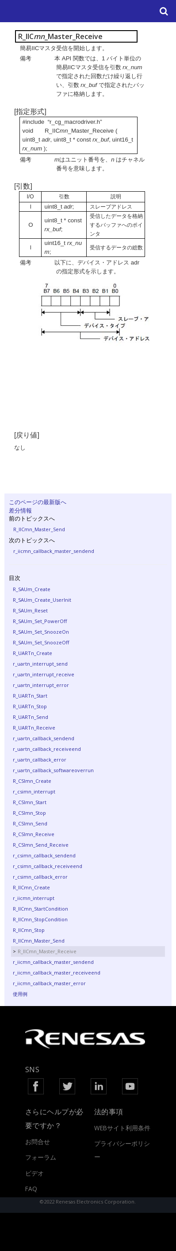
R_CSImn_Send (30, 823)
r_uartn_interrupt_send (40, 663)
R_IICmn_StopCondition (40, 919)
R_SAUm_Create (31, 589)
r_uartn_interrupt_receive (43, 674)
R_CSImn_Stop (29, 812)
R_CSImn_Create (32, 780)
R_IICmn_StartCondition (40, 908)
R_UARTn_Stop (30, 706)
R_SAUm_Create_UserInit (42, 599)
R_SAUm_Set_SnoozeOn (41, 631)
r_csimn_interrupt (34, 791)
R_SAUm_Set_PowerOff (40, 621)
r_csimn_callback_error (40, 876)
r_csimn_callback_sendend (44, 855)
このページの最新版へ (37, 502)
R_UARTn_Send (30, 717)
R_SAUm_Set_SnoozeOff (41, 642)
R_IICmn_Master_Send (39, 529)
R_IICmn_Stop (29, 930)
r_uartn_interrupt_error (41, 685)
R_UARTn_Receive (34, 727)
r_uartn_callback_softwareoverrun (53, 770)
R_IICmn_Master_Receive (47, 951)
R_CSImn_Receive (33, 834)
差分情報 (20, 510)
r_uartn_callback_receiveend (47, 749)
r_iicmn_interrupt (33, 898)
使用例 (20, 994)
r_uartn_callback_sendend (43, 738)
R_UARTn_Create (32, 653)
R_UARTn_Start (30, 695)
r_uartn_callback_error (39, 759)
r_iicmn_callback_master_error (49, 983)
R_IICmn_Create (31, 887)
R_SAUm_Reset (30, 610)
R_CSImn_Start (29, 802)
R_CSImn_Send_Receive (41, 844)
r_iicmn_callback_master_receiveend (56, 972)
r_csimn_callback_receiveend (47, 866)
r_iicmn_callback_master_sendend (53, 551)
